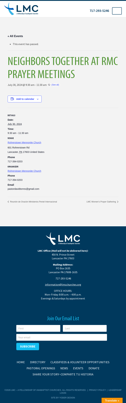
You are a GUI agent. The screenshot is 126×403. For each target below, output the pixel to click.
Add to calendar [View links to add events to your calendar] (25, 99)
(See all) (55, 85)
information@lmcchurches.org (63, 284)
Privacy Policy (97, 390)
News (64, 368)
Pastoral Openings (40, 368)
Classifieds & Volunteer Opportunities (79, 362)
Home (21, 362)
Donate (94, 368)
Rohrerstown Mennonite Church (24, 142)
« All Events (15, 36)
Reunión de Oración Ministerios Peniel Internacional (33, 202)
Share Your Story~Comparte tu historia (63, 374)
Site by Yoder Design (63, 398)
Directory (37, 362)
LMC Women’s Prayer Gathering (101, 202)
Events (78, 368)
